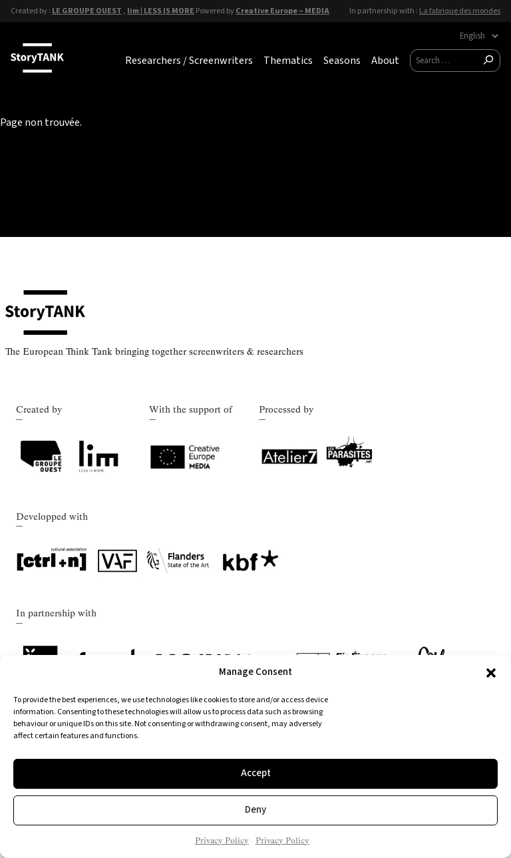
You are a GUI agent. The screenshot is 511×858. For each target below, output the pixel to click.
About (385, 60)
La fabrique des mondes (459, 11)
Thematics (288, 60)
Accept (256, 773)
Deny (255, 810)
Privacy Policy (222, 840)
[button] (491, 673)
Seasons (342, 60)
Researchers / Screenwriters (189, 60)
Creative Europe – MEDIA (282, 11)
